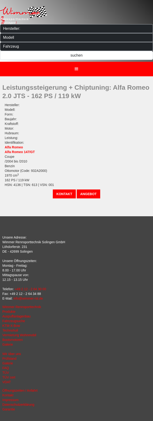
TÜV (5, 373)
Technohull (10, 330)
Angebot (88, 194)
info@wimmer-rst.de (28, 298)
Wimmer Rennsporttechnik (21, 307)
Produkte (8, 311)
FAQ (5, 368)
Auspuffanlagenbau (16, 316)
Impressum (10, 400)
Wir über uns (11, 354)
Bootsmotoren (12, 340)
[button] (76, 69)
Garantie (8, 409)
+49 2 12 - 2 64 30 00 (30, 289)
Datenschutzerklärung (18, 404)
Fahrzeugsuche (13, 321)
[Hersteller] (76, 28)
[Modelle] (76, 37)
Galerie (7, 344)
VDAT (6, 382)
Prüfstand (9, 358)
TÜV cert (8, 377)
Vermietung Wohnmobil (19, 335)
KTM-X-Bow (11, 326)
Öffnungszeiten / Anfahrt (20, 390)
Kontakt (64, 194)
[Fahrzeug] (76, 46)
